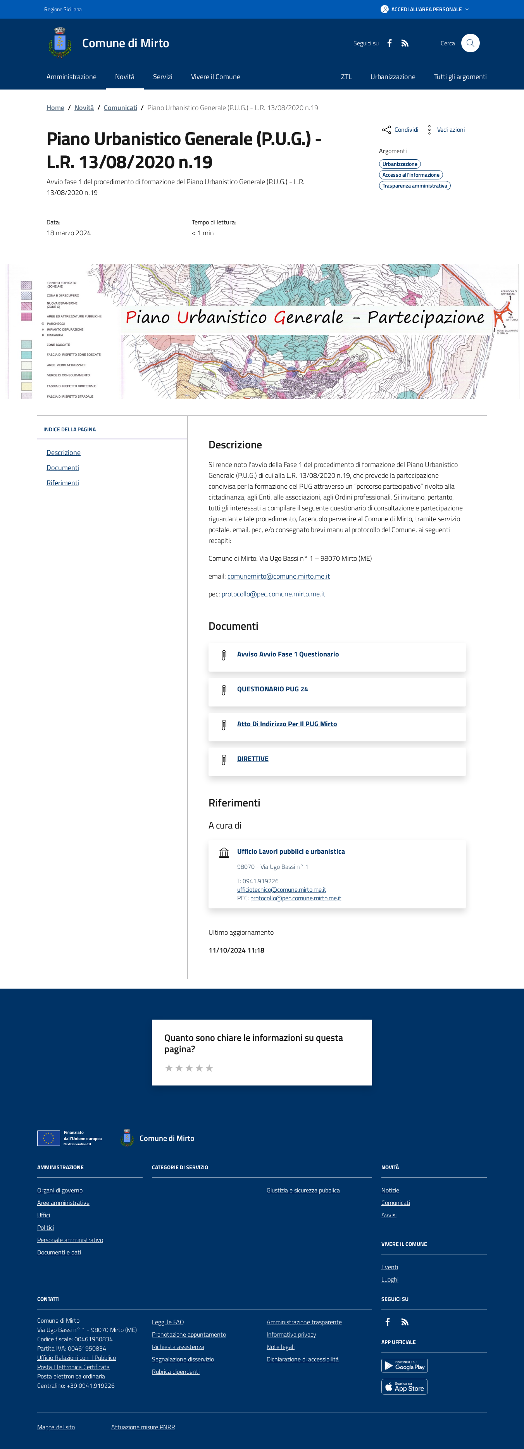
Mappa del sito (56, 1427)
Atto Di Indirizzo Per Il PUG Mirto (287, 724)
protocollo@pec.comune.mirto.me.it (273, 594)
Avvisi (388, 1215)
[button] (425, 9)
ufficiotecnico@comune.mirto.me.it (281, 890)
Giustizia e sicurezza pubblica (303, 1190)
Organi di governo (60, 1190)
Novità (84, 107)
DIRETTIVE (253, 759)
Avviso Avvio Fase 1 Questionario (288, 654)
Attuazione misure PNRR (143, 1427)
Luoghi (389, 1279)
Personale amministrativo (70, 1239)
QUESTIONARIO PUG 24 (272, 689)
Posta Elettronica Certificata (73, 1366)
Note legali (281, 1346)
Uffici (43, 1215)
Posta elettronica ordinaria (71, 1376)
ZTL (346, 76)
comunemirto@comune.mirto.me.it (279, 576)
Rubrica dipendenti (176, 1371)
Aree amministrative (63, 1202)
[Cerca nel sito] (470, 43)
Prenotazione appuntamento (189, 1334)
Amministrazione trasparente (304, 1322)
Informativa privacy (291, 1334)
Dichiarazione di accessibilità (303, 1359)
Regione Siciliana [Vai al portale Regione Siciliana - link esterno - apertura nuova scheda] (63, 9)
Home (55, 107)
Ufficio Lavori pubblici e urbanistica (291, 851)
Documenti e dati (59, 1252)
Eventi (389, 1267)
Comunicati (120, 107)
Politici (45, 1227)
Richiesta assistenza (178, 1346)
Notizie (390, 1190)
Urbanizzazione (393, 76)
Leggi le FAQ (168, 1322)
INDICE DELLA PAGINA (112, 429)
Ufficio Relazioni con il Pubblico (76, 1357)
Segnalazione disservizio (183, 1359)
